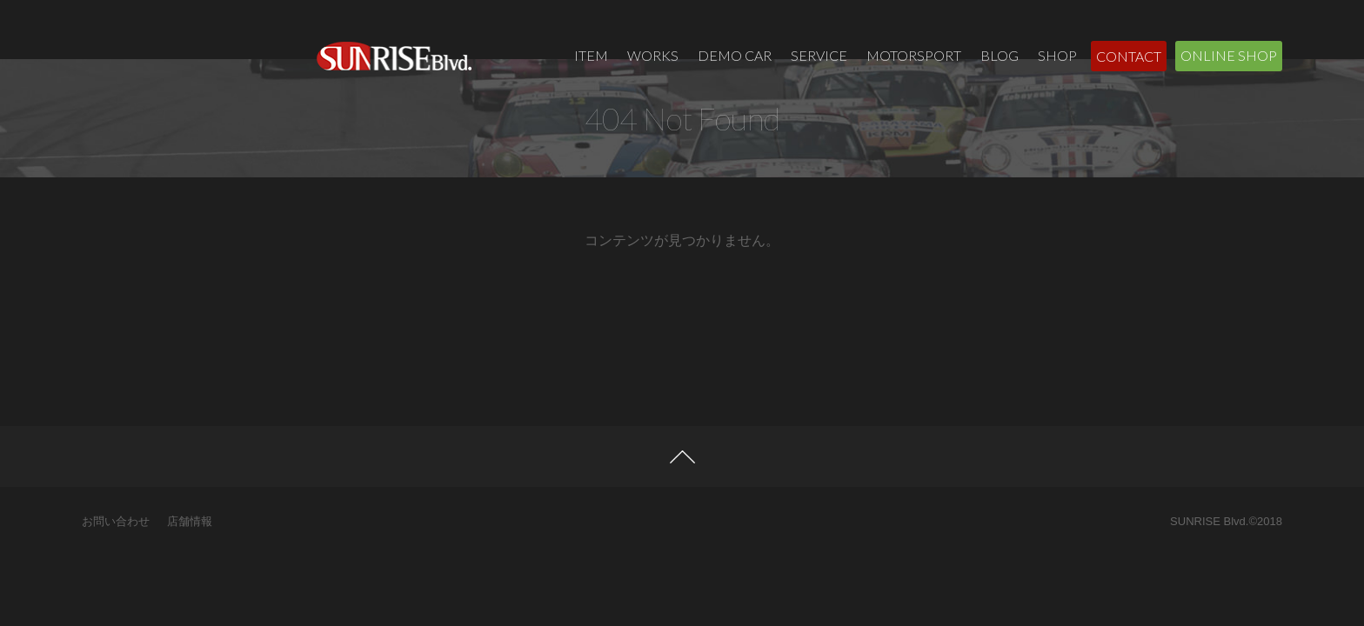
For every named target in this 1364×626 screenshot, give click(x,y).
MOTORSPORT (913, 55)
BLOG (999, 55)
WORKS (653, 55)
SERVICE (819, 55)
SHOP (1057, 55)
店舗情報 (189, 575)
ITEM (591, 55)
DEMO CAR (735, 55)
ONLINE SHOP (1228, 55)
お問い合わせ (116, 575)
